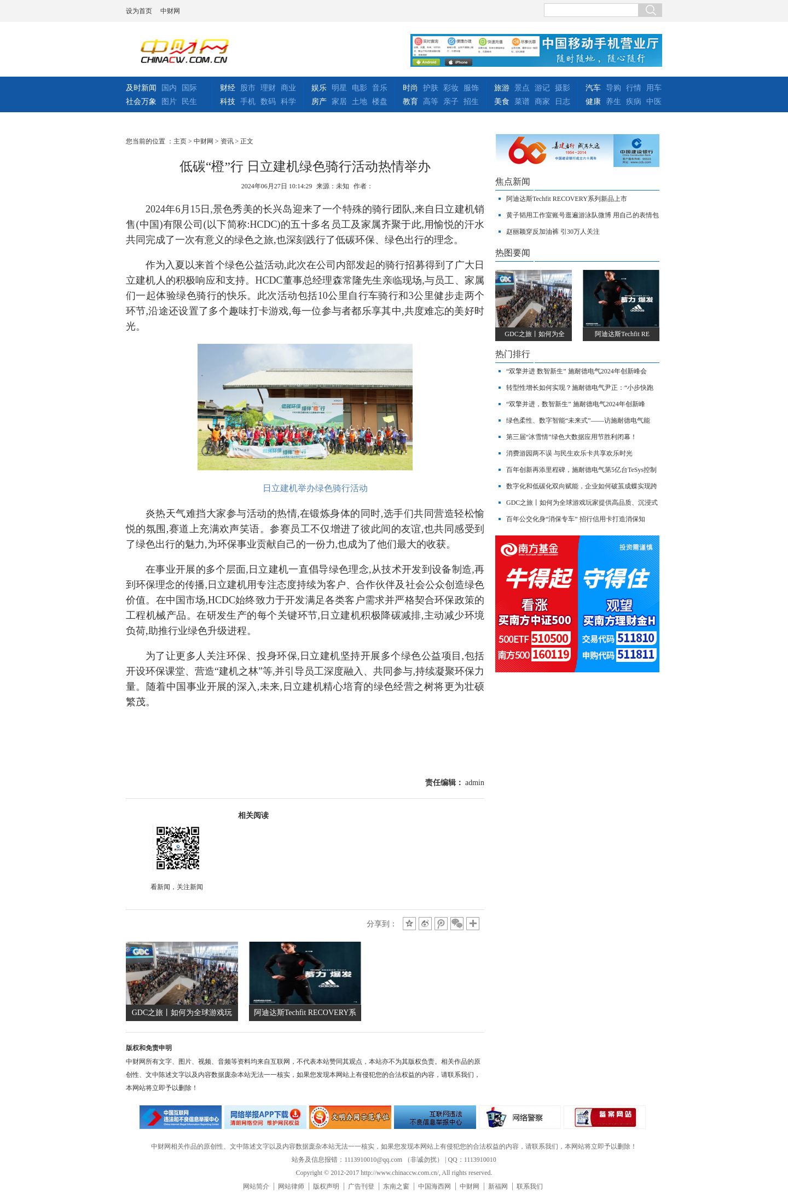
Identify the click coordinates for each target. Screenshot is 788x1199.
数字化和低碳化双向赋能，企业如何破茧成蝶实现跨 (581, 486)
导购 (613, 88)
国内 (169, 88)
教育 (410, 101)
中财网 (170, 11)
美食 (501, 101)
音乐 (379, 88)
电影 (359, 88)
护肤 (430, 88)
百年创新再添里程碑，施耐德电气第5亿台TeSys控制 (581, 470)
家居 (339, 101)
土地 (359, 101)
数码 (268, 101)
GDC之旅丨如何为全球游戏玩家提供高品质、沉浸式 (582, 502)
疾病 (633, 101)
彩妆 (451, 88)
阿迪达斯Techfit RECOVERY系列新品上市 (566, 199)
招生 (471, 101)
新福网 (498, 1186)
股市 (248, 88)
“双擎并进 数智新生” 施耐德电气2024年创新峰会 (576, 371)
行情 (633, 88)
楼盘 (379, 101)
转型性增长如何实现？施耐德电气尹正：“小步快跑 (579, 387)
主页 (180, 141)
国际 (189, 88)
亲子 (451, 101)
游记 (542, 88)
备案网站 (605, 1117)
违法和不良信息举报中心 (181, 1117)
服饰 (471, 88)
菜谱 (522, 101)
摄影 (562, 88)
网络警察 (520, 1117)
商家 (542, 101)
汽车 (593, 88)
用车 (654, 88)
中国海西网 (434, 1186)
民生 (189, 101)
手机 (248, 101)
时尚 (410, 88)
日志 (562, 101)
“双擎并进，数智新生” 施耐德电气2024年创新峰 (575, 404)
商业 (288, 88)
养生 (613, 101)
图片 (169, 101)
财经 (227, 88)
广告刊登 (361, 1186)
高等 (430, 101)
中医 (654, 101)
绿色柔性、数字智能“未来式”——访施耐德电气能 (578, 420)
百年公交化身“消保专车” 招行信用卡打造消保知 (575, 519)
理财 (268, 88)
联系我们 (530, 1186)
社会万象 (141, 101)
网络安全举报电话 (265, 1117)
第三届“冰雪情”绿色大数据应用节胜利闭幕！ (571, 437)
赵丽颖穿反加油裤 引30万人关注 (553, 231)
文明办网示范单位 (350, 1117)
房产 (319, 101)
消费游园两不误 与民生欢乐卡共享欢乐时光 (569, 453)
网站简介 (256, 1186)
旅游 (501, 88)
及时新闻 (141, 88)
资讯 (227, 141)
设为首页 (139, 11)
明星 (339, 88)
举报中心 (435, 1117)
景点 (522, 88)
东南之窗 (396, 1186)
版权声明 (326, 1186)
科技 (227, 101)
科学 (288, 101)
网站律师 (291, 1186)
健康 (593, 101)
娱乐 (319, 88)
